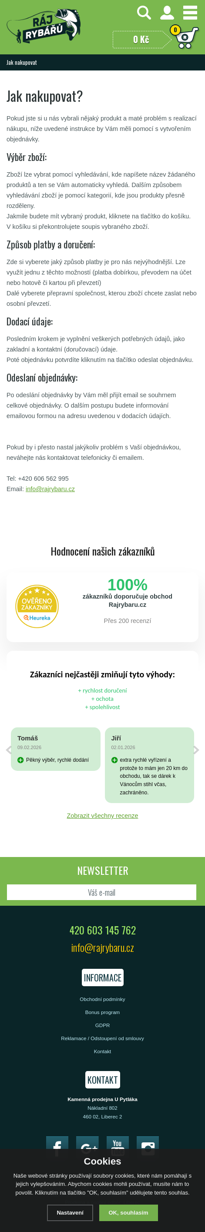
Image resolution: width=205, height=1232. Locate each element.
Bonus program (102, 1012)
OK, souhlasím (128, 1212)
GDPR (102, 1025)
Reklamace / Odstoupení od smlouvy (102, 1038)
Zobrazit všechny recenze (102, 815)
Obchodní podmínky (102, 999)
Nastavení (70, 1212)
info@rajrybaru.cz (50, 488)
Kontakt (102, 1051)
